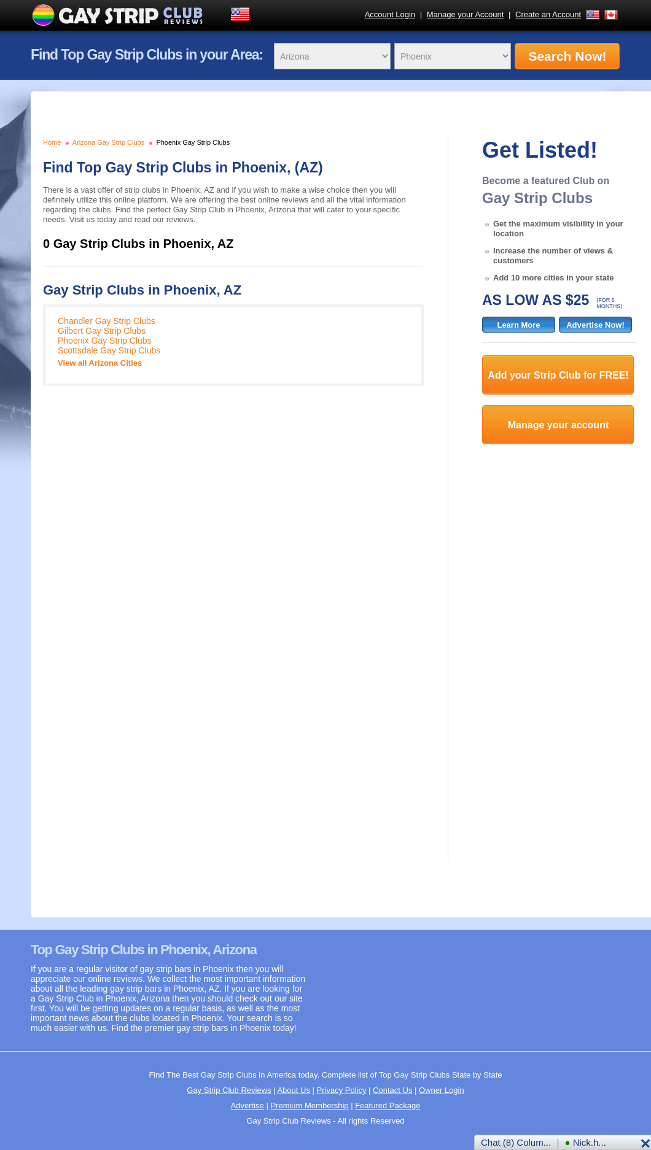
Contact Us (392, 1090)
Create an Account (548, 14)
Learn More (518, 325)
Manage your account (558, 425)
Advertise (247, 1105)
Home (52, 142)
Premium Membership (309, 1105)
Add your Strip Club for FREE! (558, 375)
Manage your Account (465, 14)
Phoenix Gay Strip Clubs (193, 142)
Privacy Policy (342, 1090)
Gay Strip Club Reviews (229, 1090)
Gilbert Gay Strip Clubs (102, 331)
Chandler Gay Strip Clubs (106, 321)
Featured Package (387, 1105)
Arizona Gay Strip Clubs (108, 142)
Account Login (390, 14)
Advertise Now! (595, 325)
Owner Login (441, 1090)
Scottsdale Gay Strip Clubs (109, 350)
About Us (293, 1090)
